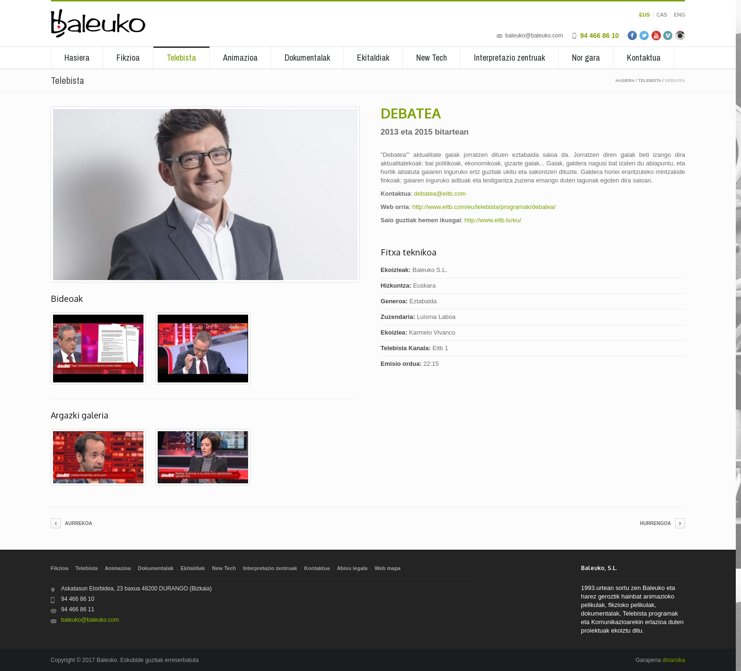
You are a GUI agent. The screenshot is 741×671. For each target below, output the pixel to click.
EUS (644, 15)
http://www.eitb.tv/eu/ (492, 220)
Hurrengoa (655, 523)
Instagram (680, 35)
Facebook (632, 35)
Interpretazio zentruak (509, 57)
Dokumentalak (307, 57)
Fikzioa (128, 57)
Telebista (181, 57)
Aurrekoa (78, 523)
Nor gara (586, 57)
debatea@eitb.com (440, 193)
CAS (662, 15)
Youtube (656, 35)
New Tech (431, 57)
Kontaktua (644, 57)
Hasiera (76, 57)
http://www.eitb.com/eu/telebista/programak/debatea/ (484, 206)
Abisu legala (352, 568)
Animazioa (240, 57)
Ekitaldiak (373, 57)
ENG (679, 15)
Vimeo (668, 35)
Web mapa (388, 568)
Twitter (644, 35)
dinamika (673, 660)
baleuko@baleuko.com (534, 35)
